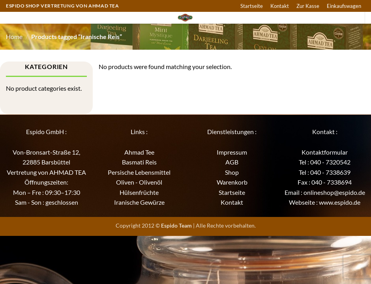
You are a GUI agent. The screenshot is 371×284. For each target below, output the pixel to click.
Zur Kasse (307, 6)
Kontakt (279, 6)
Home (14, 36)
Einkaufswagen (344, 6)
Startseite (251, 6)
